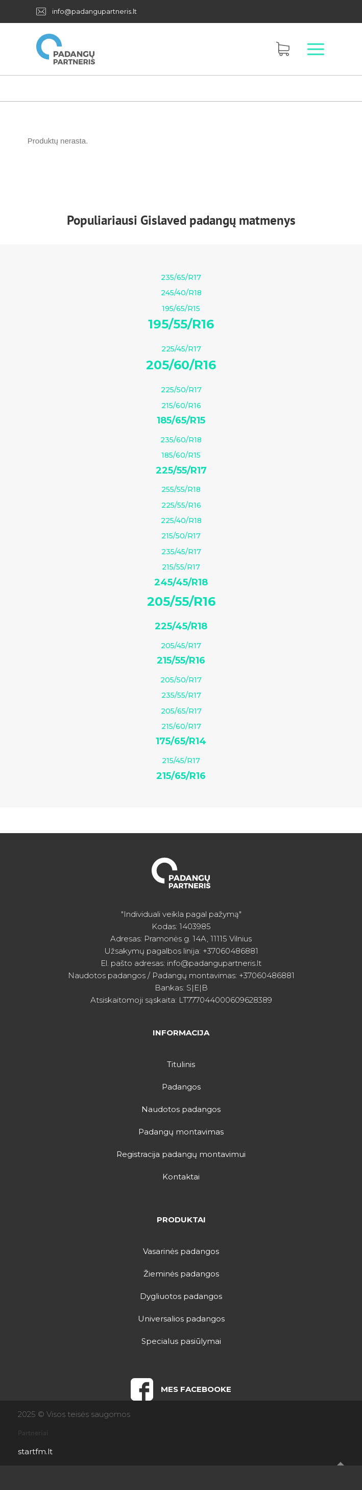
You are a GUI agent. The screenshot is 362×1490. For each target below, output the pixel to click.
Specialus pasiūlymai (181, 1341)
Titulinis (181, 1064)
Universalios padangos (181, 1318)
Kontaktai (181, 1176)
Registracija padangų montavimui (181, 1154)
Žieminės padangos (181, 1274)
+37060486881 (230, 951)
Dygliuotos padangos (181, 1296)
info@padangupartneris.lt (94, 11)
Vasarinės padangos (181, 1251)
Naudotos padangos (181, 1109)
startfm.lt (35, 1451)
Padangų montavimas (181, 1132)
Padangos (181, 1087)
